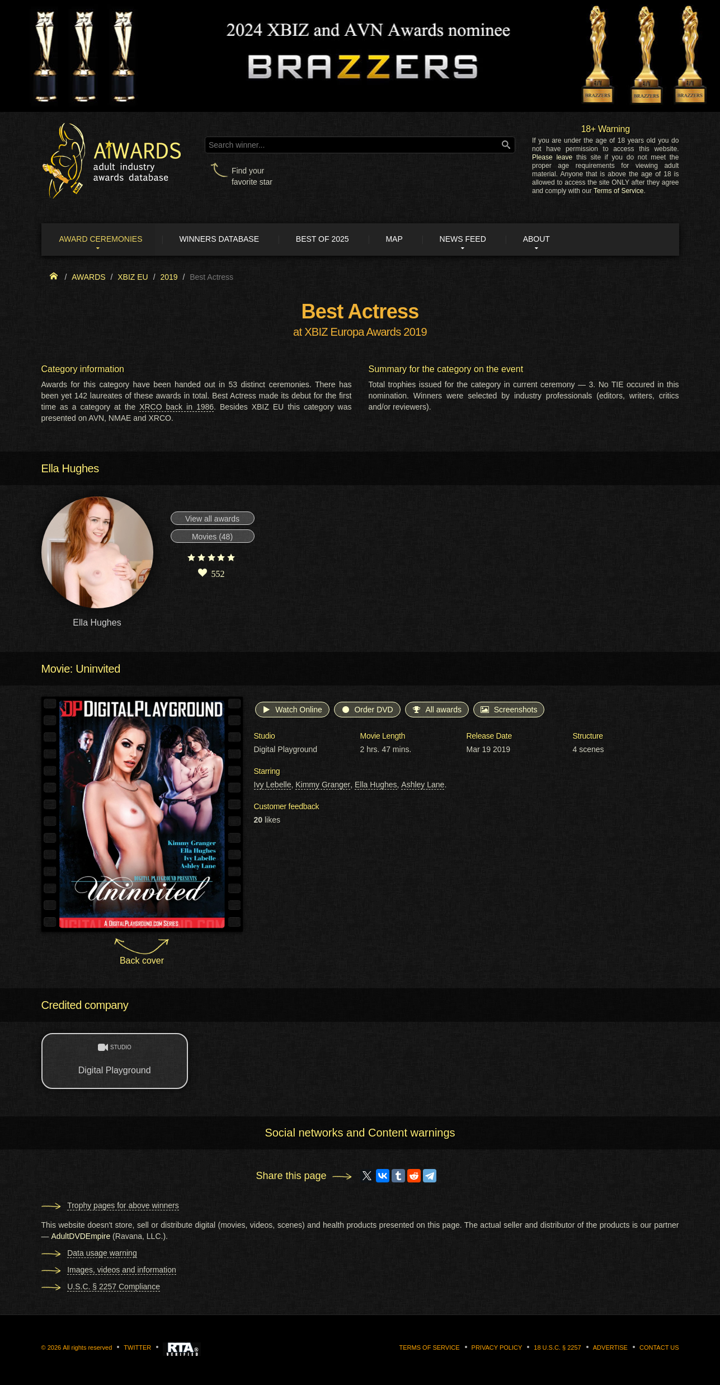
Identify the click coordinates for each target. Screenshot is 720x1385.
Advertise (610, 1348)
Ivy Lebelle (272, 785)
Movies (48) (212, 537)
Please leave (552, 157)
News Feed (471, 239)
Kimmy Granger (322, 785)
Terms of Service (618, 191)
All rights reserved (87, 1348)
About (546, 239)
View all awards (212, 519)
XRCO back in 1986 (176, 407)
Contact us (659, 1348)
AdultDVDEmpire (80, 1236)
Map (401, 239)
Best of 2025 (327, 239)
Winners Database (223, 239)
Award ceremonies (102, 239)
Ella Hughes (376, 785)
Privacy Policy (497, 1348)
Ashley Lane (422, 785)
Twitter (137, 1348)
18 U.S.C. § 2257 (557, 1348)
